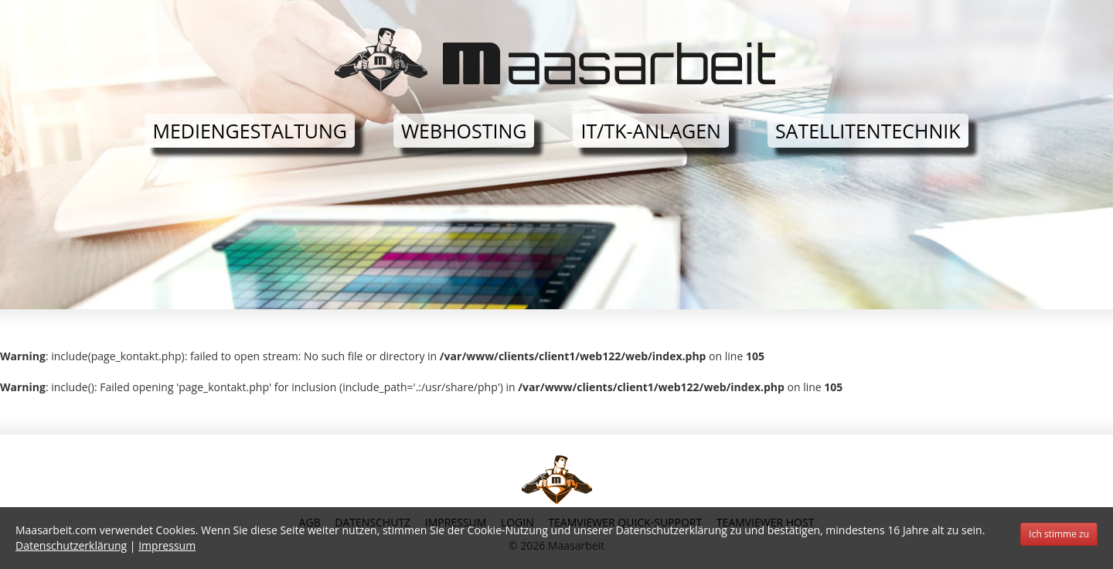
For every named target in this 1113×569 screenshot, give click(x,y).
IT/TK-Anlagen (650, 131)
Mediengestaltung (249, 131)
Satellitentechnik (868, 131)
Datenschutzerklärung (71, 545)
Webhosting (463, 131)
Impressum (167, 545)
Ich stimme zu (1059, 533)
